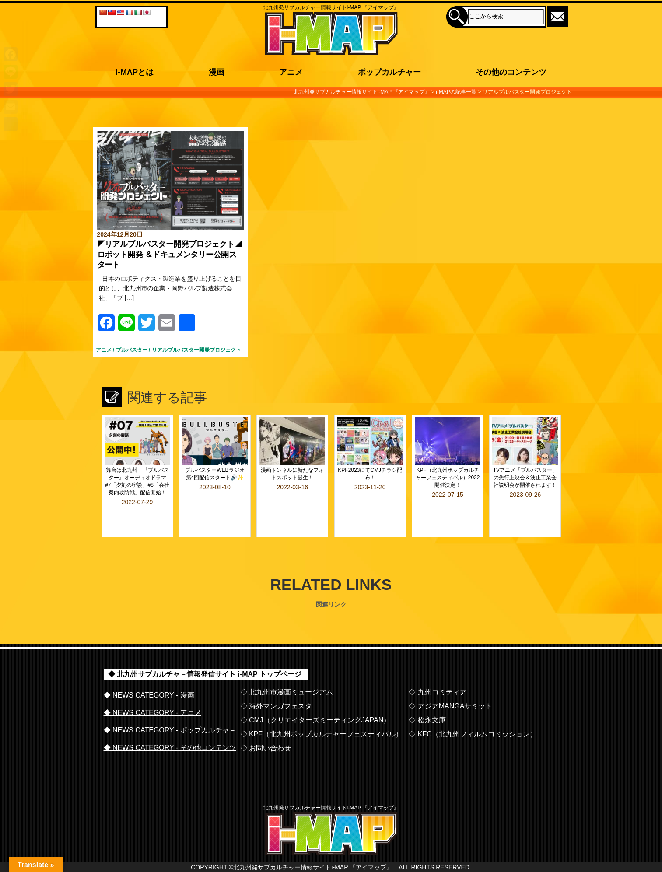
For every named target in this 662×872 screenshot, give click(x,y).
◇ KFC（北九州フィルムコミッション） (472, 711)
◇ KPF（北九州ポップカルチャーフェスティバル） (321, 711)
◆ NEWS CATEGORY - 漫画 (149, 672)
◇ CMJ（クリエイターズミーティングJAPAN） (315, 697)
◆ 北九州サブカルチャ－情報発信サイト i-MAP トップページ (204, 651)
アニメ (104, 350)
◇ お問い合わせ (265, 725)
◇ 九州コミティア (437, 669)
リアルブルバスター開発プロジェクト (196, 350)
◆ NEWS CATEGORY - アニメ (152, 689)
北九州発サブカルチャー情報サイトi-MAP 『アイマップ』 (312, 861)
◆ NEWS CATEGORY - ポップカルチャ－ (170, 707)
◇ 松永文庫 (427, 697)
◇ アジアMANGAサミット (450, 683)
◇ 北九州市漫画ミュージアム (286, 669)
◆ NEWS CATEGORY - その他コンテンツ (170, 724)
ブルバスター (131, 350)
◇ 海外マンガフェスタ (276, 683)
